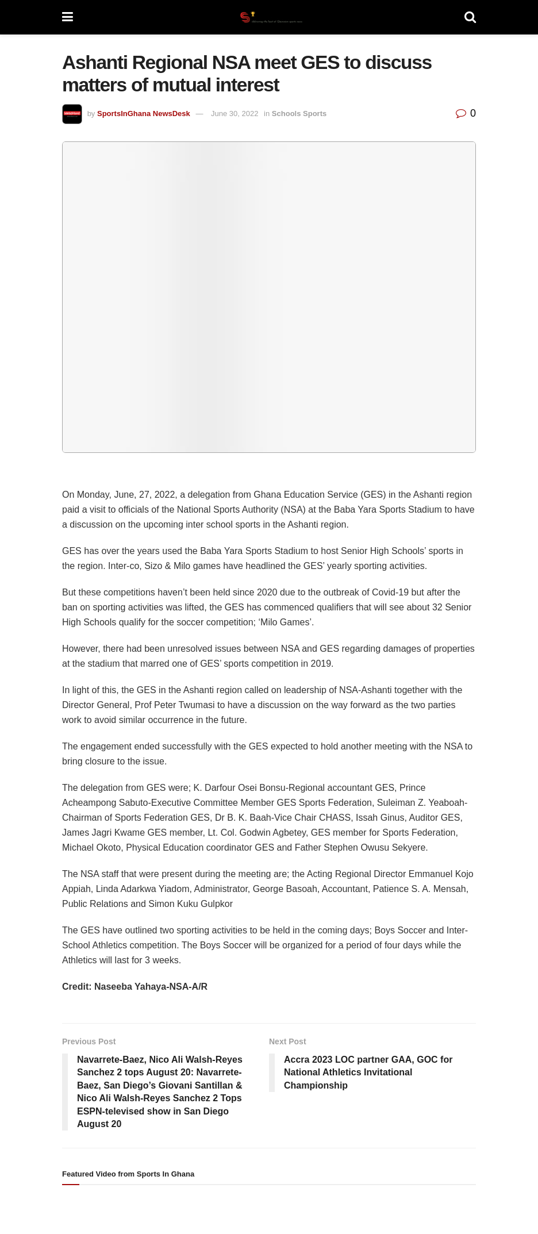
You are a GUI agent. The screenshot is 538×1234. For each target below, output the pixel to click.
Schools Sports (299, 113)
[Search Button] (470, 17)
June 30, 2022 (234, 113)
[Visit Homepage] (268, 17)
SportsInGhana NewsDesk (143, 113)
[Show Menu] (67, 17)
